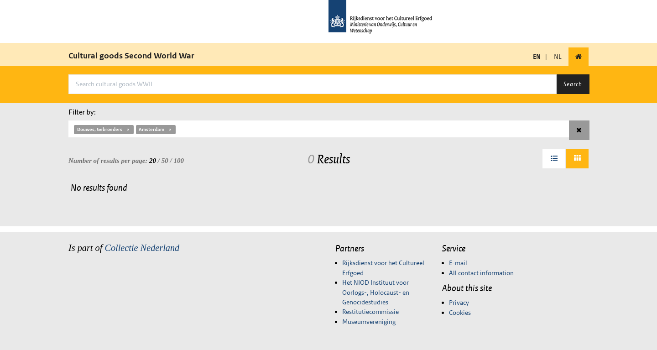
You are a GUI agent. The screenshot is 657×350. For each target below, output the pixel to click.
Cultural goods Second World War (131, 56)
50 (165, 160)
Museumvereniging (369, 322)
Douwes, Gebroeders (103, 129)
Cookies (460, 312)
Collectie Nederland (141, 248)
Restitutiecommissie (370, 312)
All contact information (481, 273)
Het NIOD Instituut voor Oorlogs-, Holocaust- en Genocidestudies (375, 292)
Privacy (459, 302)
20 (152, 160)
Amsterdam (155, 129)
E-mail (458, 263)
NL (558, 56)
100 (178, 160)
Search (572, 84)
